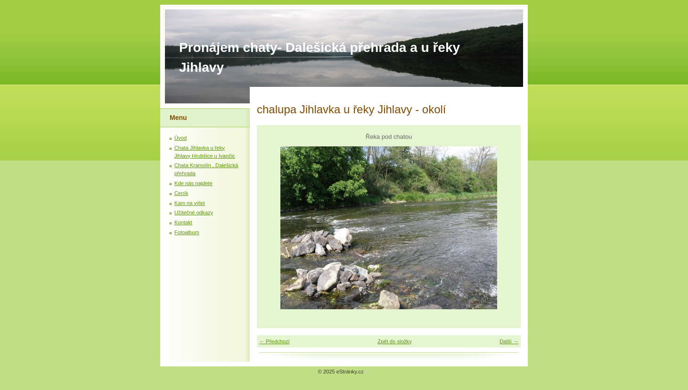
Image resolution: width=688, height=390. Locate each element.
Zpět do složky (394, 341)
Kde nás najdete (193, 183)
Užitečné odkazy (193, 212)
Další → (509, 341)
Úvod (180, 138)
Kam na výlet (189, 203)
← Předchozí (274, 341)
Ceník (181, 193)
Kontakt (183, 222)
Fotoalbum (186, 232)
